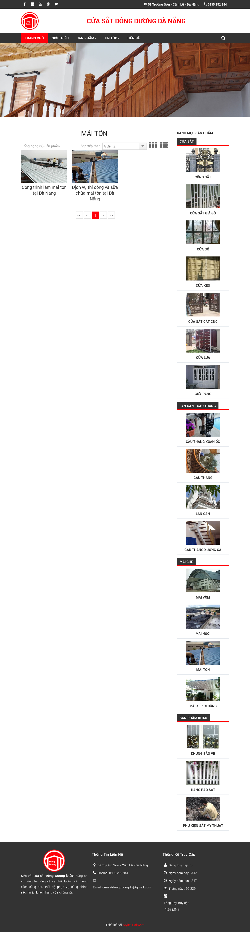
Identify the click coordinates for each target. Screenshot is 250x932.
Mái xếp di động (203, 692)
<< (79, 215)
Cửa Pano (203, 380)
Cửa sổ (203, 235)
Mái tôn (203, 656)
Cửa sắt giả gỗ (203, 200)
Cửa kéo (203, 272)
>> (111, 215)
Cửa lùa (203, 344)
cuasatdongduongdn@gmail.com (126, 887)
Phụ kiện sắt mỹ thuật (203, 812)
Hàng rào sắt (203, 776)
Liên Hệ (133, 38)
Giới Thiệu (60, 38)
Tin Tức (111, 38)
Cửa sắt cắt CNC (203, 308)
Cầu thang (203, 464)
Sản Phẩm (86, 38)
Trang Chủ (34, 38)
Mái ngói (203, 620)
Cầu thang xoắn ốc (203, 428)
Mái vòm (203, 584)
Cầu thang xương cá (203, 536)
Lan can (203, 500)
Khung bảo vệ (203, 740)
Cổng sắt (203, 163)
